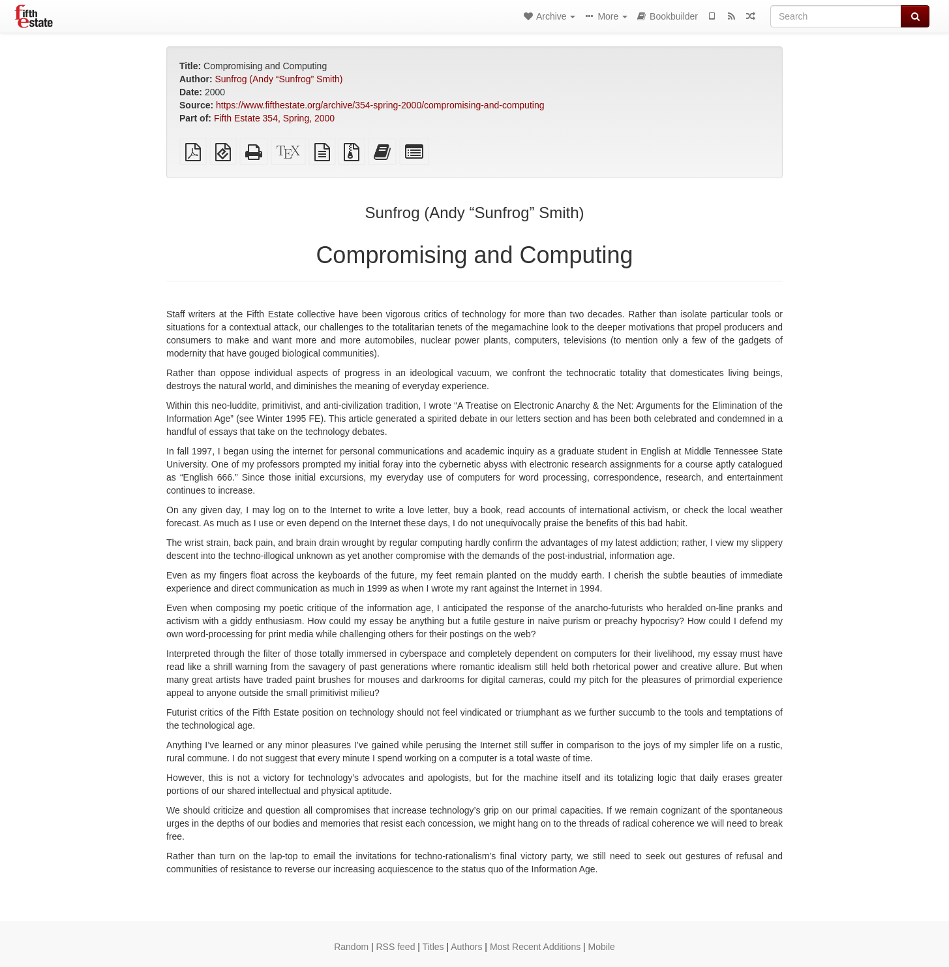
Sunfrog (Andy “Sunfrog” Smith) (278, 79)
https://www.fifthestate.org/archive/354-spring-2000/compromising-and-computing (380, 105)
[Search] (835, 16)
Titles (433, 947)
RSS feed (395, 947)
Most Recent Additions (535, 947)
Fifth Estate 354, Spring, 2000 (274, 118)
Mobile (601, 947)
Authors (466, 947)
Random (351, 947)
